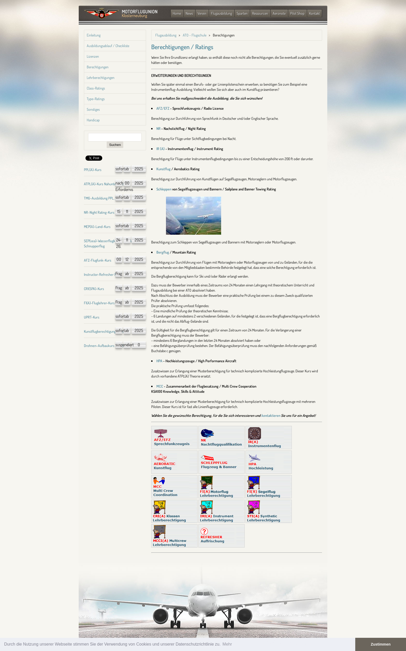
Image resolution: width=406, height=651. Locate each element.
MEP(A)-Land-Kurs (97, 226)
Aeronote (279, 13)
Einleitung (93, 35)
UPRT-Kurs (91, 317)
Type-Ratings (96, 99)
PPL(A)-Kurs (93, 169)
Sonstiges (93, 109)
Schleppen (163, 189)
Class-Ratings (96, 88)
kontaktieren (270, 415)
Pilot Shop (297, 13)
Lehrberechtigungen (100, 77)
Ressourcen (260, 13)
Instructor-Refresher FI (100, 274)
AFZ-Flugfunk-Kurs (97, 260)
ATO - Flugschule (194, 35)
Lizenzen (93, 56)
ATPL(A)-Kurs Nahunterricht (104, 184)
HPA (159, 361)
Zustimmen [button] (381, 644)
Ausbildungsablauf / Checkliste (108, 45)
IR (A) (160, 148)
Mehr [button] (227, 644)
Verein (202, 13)
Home (177, 13)
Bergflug (162, 252)
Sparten (242, 13)
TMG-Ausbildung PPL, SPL (102, 198)
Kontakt (314, 13)
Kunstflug (163, 169)
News (189, 13)
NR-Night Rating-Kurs (99, 212)
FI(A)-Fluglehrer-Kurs (99, 303)
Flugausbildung (221, 13)
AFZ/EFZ (162, 108)
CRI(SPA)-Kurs (94, 288)
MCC (159, 386)
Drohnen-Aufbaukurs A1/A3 (104, 345)
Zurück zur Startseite (121, 13)
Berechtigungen (97, 67)
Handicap (93, 120)
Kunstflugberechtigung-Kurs (104, 331)
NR (158, 128)
